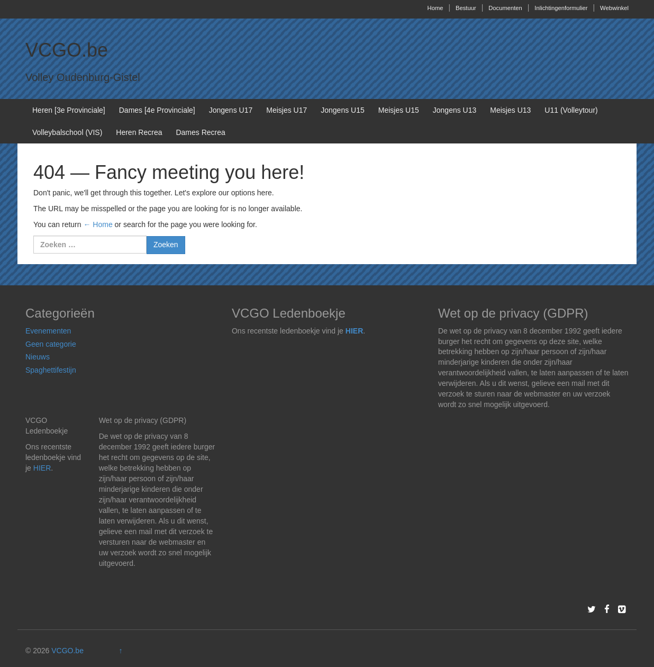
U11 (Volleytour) (570, 110)
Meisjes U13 (510, 110)
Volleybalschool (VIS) (67, 132)
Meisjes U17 (286, 110)
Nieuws (37, 357)
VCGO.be (66, 50)
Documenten (505, 8)
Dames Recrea (200, 132)
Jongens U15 (343, 110)
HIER (354, 331)
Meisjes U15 (398, 110)
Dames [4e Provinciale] (157, 110)
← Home (97, 224)
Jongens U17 (231, 110)
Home (435, 8)
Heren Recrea (139, 132)
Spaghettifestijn (50, 370)
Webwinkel (614, 8)
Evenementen (48, 331)
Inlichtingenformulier (560, 8)
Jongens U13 (455, 110)
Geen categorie (50, 344)
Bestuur (466, 8)
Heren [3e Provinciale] (68, 110)
